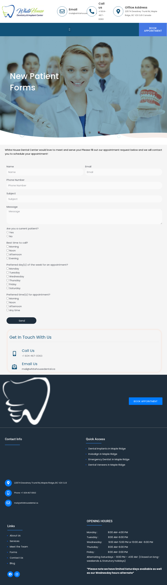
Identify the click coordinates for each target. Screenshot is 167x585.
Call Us (27, 351)
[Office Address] (118, 11)
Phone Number (15, 180)
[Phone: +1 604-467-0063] (7, 489)
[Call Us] (14, 353)
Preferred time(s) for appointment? (28, 295)
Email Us (29, 363)
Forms (13, 545)
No (11, 237)
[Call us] (92, 11)
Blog (12, 555)
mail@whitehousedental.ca (22, 497)
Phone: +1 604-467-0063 (21, 489)
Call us (102, 5)
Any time (14, 310)
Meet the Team (19, 539)
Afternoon (15, 255)
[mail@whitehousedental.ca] (7, 497)
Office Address (136, 7)
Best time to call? (17, 243)
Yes (11, 233)
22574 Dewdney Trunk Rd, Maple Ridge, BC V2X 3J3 (33, 481)
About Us (15, 528)
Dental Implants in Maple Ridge (107, 447)
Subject (11, 193)
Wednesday (16, 277)
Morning (14, 247)
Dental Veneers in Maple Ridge (106, 463)
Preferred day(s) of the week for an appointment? (37, 265)
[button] (69, 29)
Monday (14, 269)
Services (15, 534)
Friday (12, 284)
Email (73, 9)
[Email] (62, 11)
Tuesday (14, 273)
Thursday (14, 281)
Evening (13, 259)
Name (10, 167)
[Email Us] (14, 366)
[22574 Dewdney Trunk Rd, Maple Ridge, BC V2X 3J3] (7, 480)
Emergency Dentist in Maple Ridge (108, 458)
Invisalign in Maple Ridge (102, 452)
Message (12, 207)
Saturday (14, 288)
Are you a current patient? (22, 229)
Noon (12, 251)
